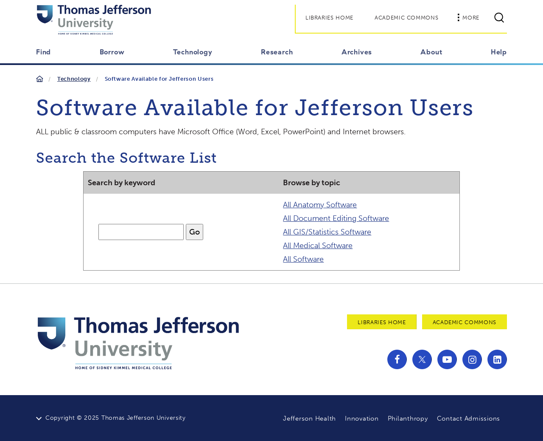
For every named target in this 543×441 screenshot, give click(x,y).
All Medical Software (318, 245)
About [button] (431, 52)
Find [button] (43, 52)
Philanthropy (408, 418)
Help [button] (499, 52)
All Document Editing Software (336, 218)
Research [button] (277, 52)
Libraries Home (329, 17)
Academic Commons (406, 17)
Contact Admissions (469, 418)
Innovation (362, 418)
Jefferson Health (309, 418)
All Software (303, 259)
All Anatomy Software (320, 204)
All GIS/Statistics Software (327, 232)
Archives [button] (356, 52)
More (468, 17)
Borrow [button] (112, 52)
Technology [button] (193, 52)
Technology (74, 79)
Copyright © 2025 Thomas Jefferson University (115, 417)
